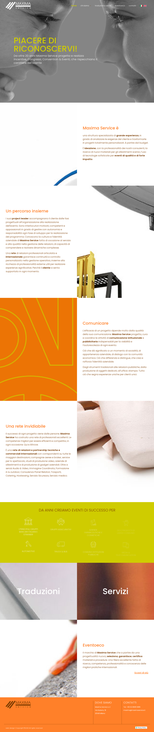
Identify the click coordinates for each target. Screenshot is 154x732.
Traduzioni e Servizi (103, 5)
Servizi (115, 591)
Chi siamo (85, 5)
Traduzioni (38, 591)
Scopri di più (141, 672)
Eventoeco (120, 5)
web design (10, 728)
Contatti (132, 5)
